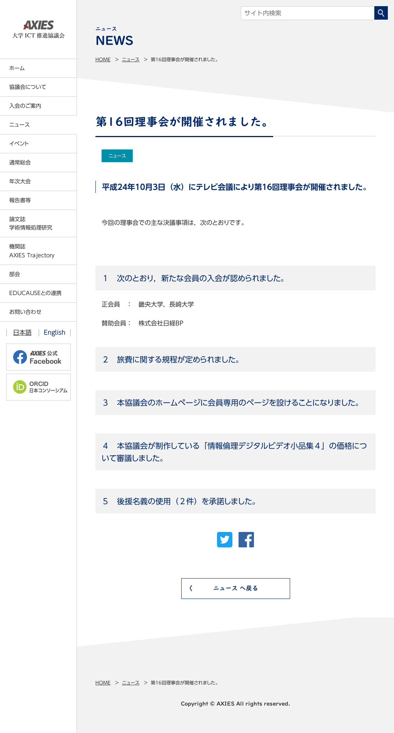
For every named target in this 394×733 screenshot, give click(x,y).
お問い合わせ (25, 312)
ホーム (17, 68)
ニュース (130, 59)
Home (102, 59)
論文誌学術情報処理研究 (30, 223)
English (54, 332)
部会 (14, 274)
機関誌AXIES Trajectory (32, 251)
